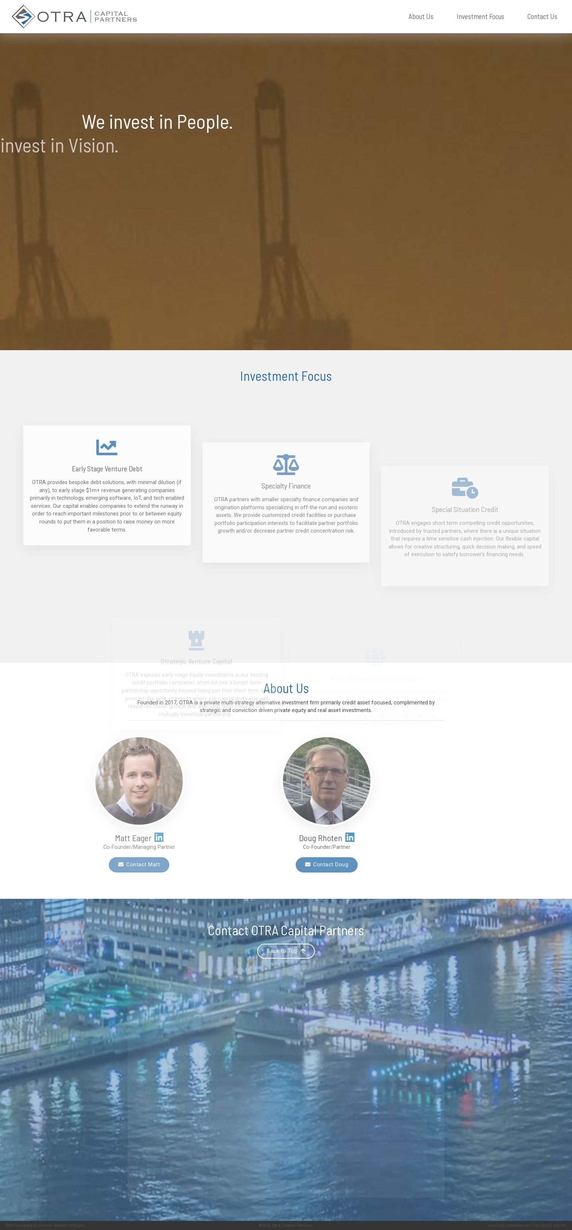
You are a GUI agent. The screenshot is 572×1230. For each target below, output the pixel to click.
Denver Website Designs (62, 1225)
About (421, 16)
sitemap (496, 1225)
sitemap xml (519, 1225)
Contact (542, 16)
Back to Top (286, 951)
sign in (559, 1225)
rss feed (542, 1225)
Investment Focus (480, 16)
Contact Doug (212, 865)
